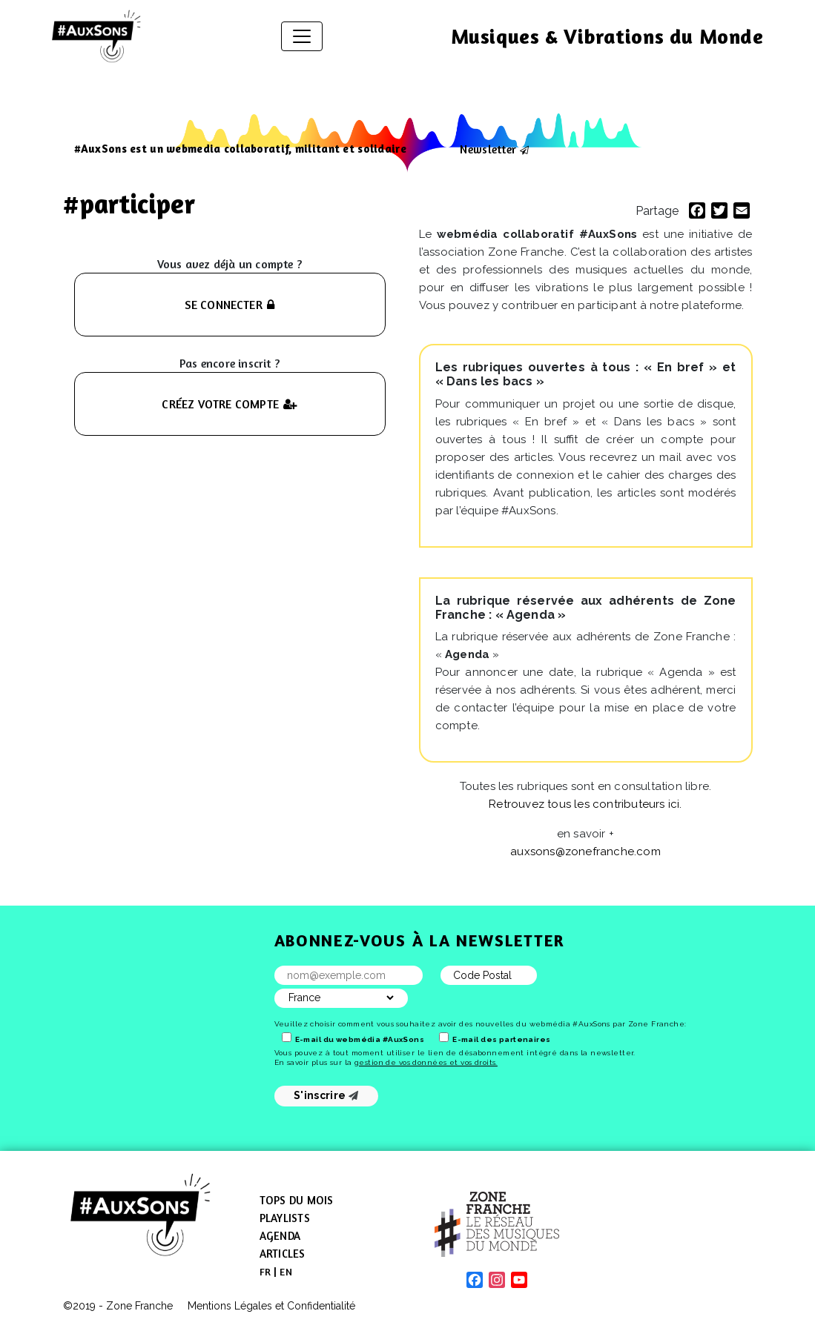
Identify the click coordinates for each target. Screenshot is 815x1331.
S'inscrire (326, 1095)
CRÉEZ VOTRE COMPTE (229, 403)
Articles (283, 1254)
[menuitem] (265, 1272)
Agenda (280, 1236)
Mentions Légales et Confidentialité (271, 1306)
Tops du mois (297, 1200)
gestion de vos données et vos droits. (426, 1062)
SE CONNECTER (230, 304)
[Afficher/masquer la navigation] (302, 36)
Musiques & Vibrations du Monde (607, 36)
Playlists (285, 1218)
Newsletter (488, 149)
